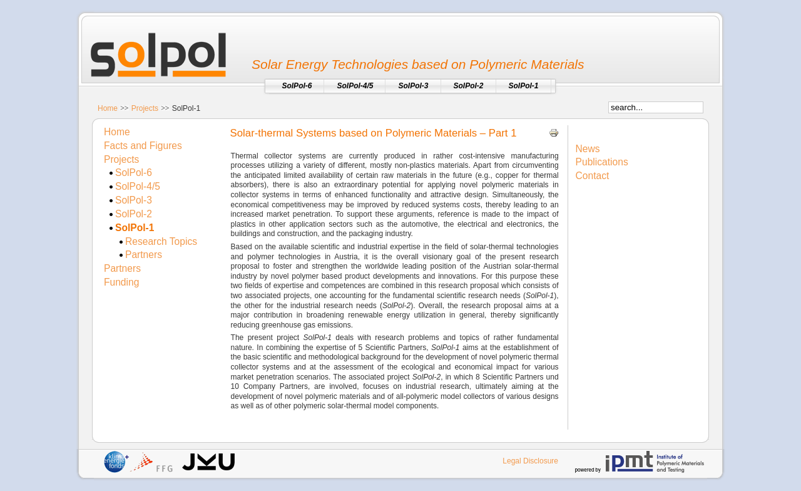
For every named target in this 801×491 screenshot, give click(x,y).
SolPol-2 (133, 214)
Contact (593, 175)
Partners (143, 254)
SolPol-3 (133, 200)
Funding (121, 282)
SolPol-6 (133, 172)
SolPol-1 (134, 227)
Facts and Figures (143, 145)
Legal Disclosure (530, 461)
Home (108, 108)
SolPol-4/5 (137, 186)
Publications (602, 162)
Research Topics (161, 241)
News (588, 148)
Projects (144, 108)
